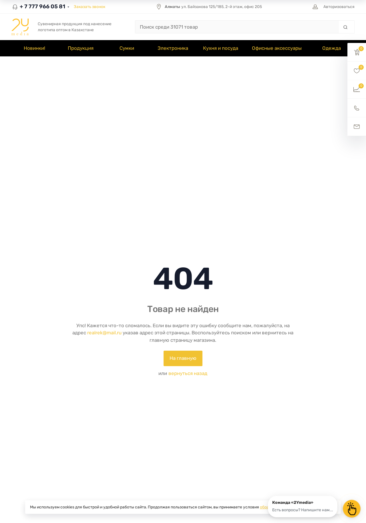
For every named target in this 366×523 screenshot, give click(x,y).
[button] (356, 52)
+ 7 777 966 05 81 (38, 6)
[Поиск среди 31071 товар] (237, 26)
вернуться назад (187, 373)
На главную (183, 358)
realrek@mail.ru (104, 332)
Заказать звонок (89, 6)
